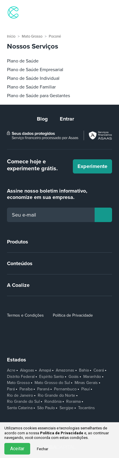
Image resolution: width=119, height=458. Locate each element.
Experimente (92, 166)
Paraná (43, 389)
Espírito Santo (51, 377)
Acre (11, 370)
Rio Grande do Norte (56, 396)
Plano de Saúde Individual (33, 78)
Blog (42, 119)
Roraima (73, 402)
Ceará (98, 370)
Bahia (84, 370)
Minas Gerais (86, 383)
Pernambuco (65, 389)
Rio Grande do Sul (23, 402)
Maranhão (92, 377)
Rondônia (53, 402)
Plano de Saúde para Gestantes (38, 96)
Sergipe (66, 408)
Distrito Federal (21, 377)
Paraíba (26, 389)
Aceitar (17, 448)
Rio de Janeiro (20, 396)
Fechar (42, 449)
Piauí (85, 389)
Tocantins (86, 408)
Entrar (67, 119)
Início (11, 36)
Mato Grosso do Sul (52, 383)
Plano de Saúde (23, 61)
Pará (11, 389)
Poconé (55, 36)
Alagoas (27, 370)
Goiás (73, 377)
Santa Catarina (20, 408)
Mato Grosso (32, 36)
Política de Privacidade (73, 315)
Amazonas (65, 370)
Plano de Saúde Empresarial (35, 70)
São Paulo (46, 408)
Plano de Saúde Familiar (31, 87)
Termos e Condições (25, 315)
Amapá (45, 370)
